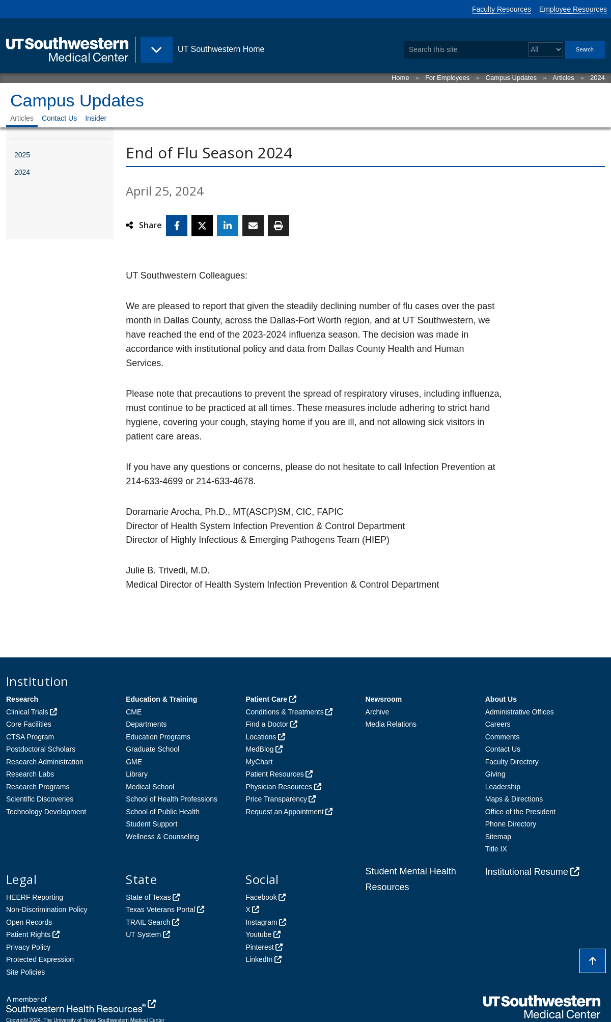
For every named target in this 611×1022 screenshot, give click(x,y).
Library (137, 774)
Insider (95, 118)
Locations (260, 737)
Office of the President (520, 812)
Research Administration (45, 762)
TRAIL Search (148, 922)
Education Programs (158, 737)
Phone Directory (510, 824)
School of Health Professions (171, 799)
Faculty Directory (512, 762)
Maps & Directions (514, 799)
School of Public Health (163, 812)
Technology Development (46, 812)
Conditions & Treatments (284, 712)
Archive (378, 712)
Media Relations (391, 724)
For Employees (447, 77)
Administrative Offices (519, 712)
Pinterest (259, 947)
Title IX (496, 849)
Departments (146, 724)
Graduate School (152, 749)
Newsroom (384, 699)
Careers (498, 724)
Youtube (258, 934)
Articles (563, 77)
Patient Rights (28, 934)
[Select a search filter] (545, 49)
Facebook (260, 897)
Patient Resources (274, 774)
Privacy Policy (28, 947)
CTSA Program (30, 737)
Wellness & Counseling (162, 837)
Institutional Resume (526, 872)
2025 (22, 155)
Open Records (29, 922)
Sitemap (498, 837)
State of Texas (148, 897)
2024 (597, 77)
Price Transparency (276, 799)
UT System (143, 934)
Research (22, 699)
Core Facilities (28, 724)
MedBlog (259, 749)
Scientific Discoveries (39, 799)
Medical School (150, 787)
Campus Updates (511, 77)
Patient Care (266, 699)
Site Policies (25, 972)
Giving (495, 774)
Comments (502, 737)
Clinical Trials (27, 712)
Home (400, 77)
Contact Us (59, 118)
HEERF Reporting (34, 897)
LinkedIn (258, 959)
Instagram (261, 922)
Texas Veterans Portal (160, 909)
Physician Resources (278, 787)
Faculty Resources (501, 9)
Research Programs (38, 787)
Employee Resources (573, 9)
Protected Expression (40, 959)
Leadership (502, 787)
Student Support (151, 824)
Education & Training (161, 699)
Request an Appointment (284, 812)
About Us (501, 699)
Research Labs (30, 774)
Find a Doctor (266, 724)
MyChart (258, 762)
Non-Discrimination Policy (47, 909)
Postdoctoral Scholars (40, 749)
